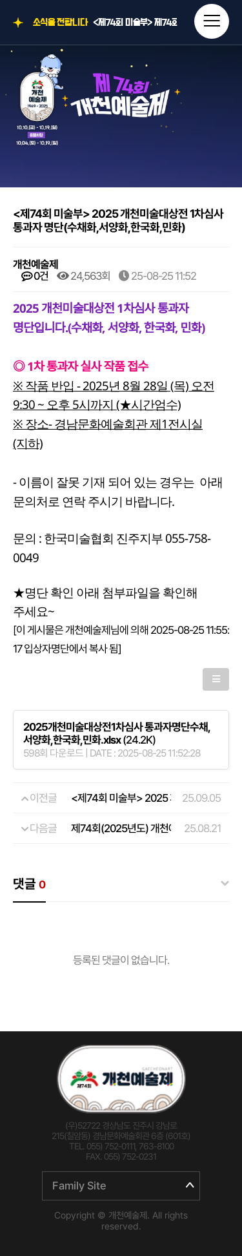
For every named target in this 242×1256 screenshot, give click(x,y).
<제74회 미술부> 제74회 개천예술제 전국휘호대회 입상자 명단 (135, 22)
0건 (34, 276)
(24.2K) (116, 733)
